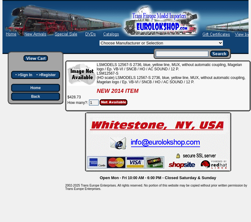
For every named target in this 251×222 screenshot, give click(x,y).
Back (35, 96)
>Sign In (25, 75)
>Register (47, 75)
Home (35, 88)
